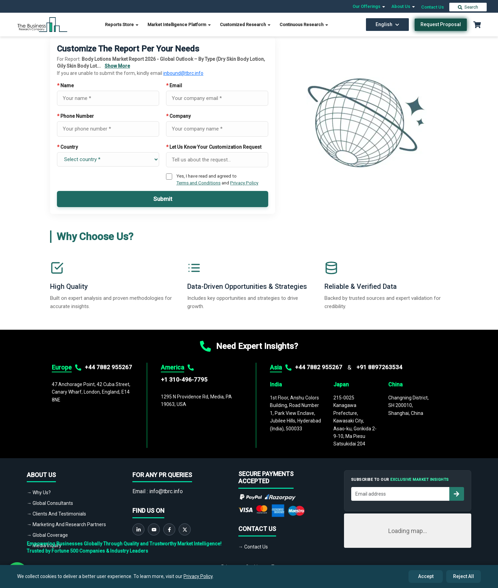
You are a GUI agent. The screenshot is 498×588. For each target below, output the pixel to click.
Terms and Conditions (198, 182)
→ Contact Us (253, 547)
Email (174, 85)
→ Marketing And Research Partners (66, 524)
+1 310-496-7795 (184, 379)
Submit (162, 198)
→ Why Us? (39, 492)
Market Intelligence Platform (179, 24)
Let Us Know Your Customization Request (213, 147)
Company (178, 116)
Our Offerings (369, 6)
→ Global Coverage (47, 535)
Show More (117, 66)
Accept (426, 576)
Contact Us (432, 7)
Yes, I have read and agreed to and (217, 179)
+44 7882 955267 (108, 367)
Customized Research (245, 24)
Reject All (463, 576)
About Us (403, 6)
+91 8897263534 (379, 367)
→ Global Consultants (50, 503)
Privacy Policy (244, 182)
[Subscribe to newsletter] (456, 494)
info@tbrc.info (166, 491)
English (387, 24)
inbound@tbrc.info (183, 73)
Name (65, 85)
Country (67, 147)
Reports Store (122, 24)
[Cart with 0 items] (477, 25)
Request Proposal (440, 24)
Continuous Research (304, 24)
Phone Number (75, 116)
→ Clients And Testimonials (56, 514)
